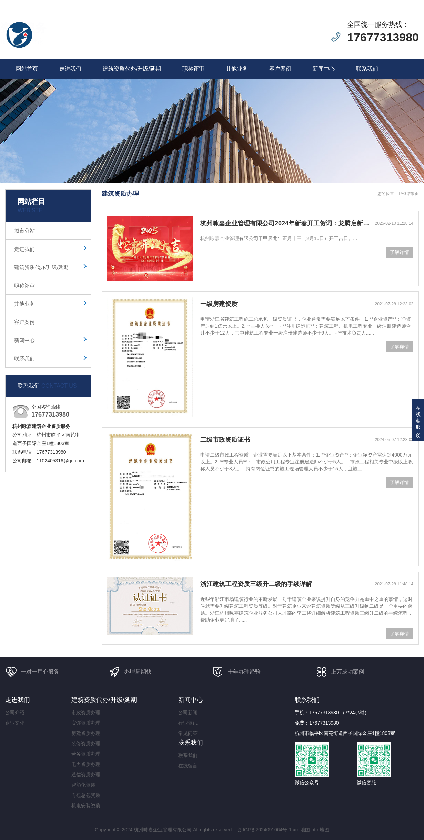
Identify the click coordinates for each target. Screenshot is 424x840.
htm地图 (320, 829)
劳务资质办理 (85, 754)
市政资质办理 (85, 712)
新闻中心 (324, 69)
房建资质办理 (85, 733)
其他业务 (237, 69)
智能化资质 (83, 785)
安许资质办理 (85, 723)
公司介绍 (14, 712)
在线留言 (359, 3)
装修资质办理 (85, 743)
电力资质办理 (85, 764)
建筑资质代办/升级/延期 (132, 69)
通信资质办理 (85, 774)
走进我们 (70, 69)
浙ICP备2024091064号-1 (265, 829)
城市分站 (24, 231)
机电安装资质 (85, 805)
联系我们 (385, 3)
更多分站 (410, 3)
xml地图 (301, 829)
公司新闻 (188, 712)
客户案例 (280, 69)
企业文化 (14, 723)
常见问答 (188, 733)
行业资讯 (188, 723)
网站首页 (27, 69)
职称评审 (193, 69)
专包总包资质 (85, 795)
